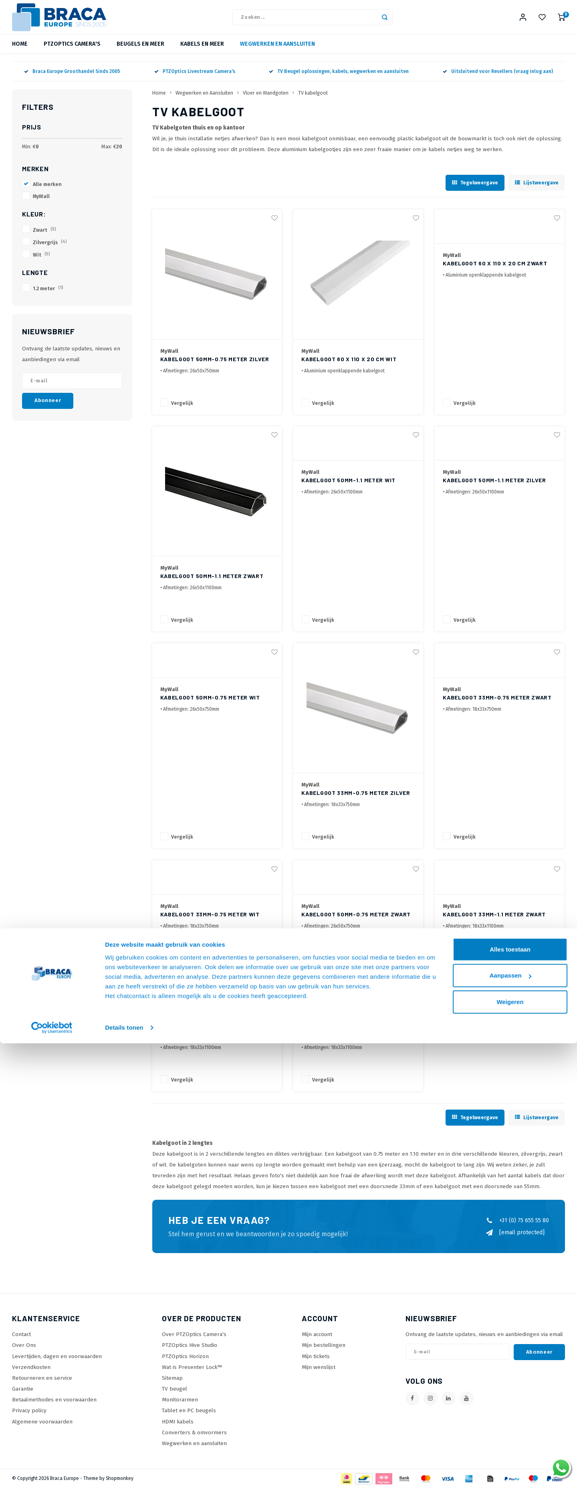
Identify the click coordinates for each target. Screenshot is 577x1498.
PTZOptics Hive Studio (189, 1355)
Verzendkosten (31, 1377)
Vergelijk (182, 413)
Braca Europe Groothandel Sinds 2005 (72, 81)
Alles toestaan (510, 1404)
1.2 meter (48, 298)
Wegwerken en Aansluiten (277, 54)
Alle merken (47, 194)
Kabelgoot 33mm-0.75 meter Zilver (355, 802)
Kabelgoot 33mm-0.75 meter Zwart (497, 707)
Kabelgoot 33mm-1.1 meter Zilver (352, 1045)
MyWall (41, 206)
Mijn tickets (316, 1366)
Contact (21, 1344)
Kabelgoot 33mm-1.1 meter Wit (207, 1045)
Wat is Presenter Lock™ (192, 1377)
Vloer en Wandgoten (265, 103)
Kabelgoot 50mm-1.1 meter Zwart (212, 585)
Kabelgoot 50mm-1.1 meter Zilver (494, 490)
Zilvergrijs (50, 252)
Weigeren (509, 1456)
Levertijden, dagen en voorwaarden (57, 1366)
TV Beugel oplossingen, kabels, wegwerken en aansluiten (339, 81)
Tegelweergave (475, 193)
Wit (41, 265)
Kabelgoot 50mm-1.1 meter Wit (348, 490)
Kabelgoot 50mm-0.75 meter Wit (210, 707)
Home (20, 54)
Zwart (44, 240)
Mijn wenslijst (318, 1377)
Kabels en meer (202, 54)
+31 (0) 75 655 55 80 (517, 1230)
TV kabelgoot (313, 103)
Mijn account (317, 1344)
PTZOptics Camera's (72, 54)
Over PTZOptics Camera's (194, 1344)
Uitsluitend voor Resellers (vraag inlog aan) (498, 81)
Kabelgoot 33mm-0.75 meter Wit (210, 924)
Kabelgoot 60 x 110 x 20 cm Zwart (495, 273)
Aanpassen (510, 1430)
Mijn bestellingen (323, 1355)
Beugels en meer (140, 54)
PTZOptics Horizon (185, 1366)
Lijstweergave (537, 193)
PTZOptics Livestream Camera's (194, 81)
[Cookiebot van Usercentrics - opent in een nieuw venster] (52, 1482)
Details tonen (124, 1482)
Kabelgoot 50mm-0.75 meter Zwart (356, 924)
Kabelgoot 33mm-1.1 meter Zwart (494, 924)
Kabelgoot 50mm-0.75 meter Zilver (214, 369)
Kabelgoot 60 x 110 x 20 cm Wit (348, 369)
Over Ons (24, 1355)
